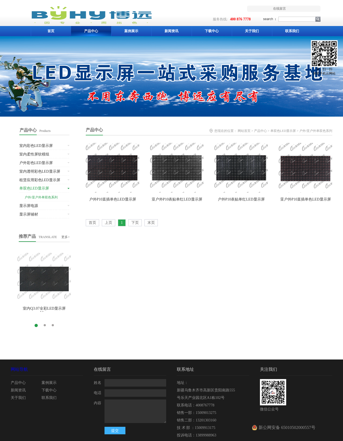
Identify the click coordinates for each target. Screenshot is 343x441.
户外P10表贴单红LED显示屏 (241, 199)
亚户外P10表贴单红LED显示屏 (177, 199)
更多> (65, 237)
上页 (108, 223)
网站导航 (19, 369)
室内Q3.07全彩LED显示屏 (44, 308)
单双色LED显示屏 (283, 131)
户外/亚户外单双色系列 (315, 131)
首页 (50, 31)
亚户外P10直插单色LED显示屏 (305, 199)
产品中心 (94, 130)
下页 (135, 223)
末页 (151, 223)
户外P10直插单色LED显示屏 (112, 199)
